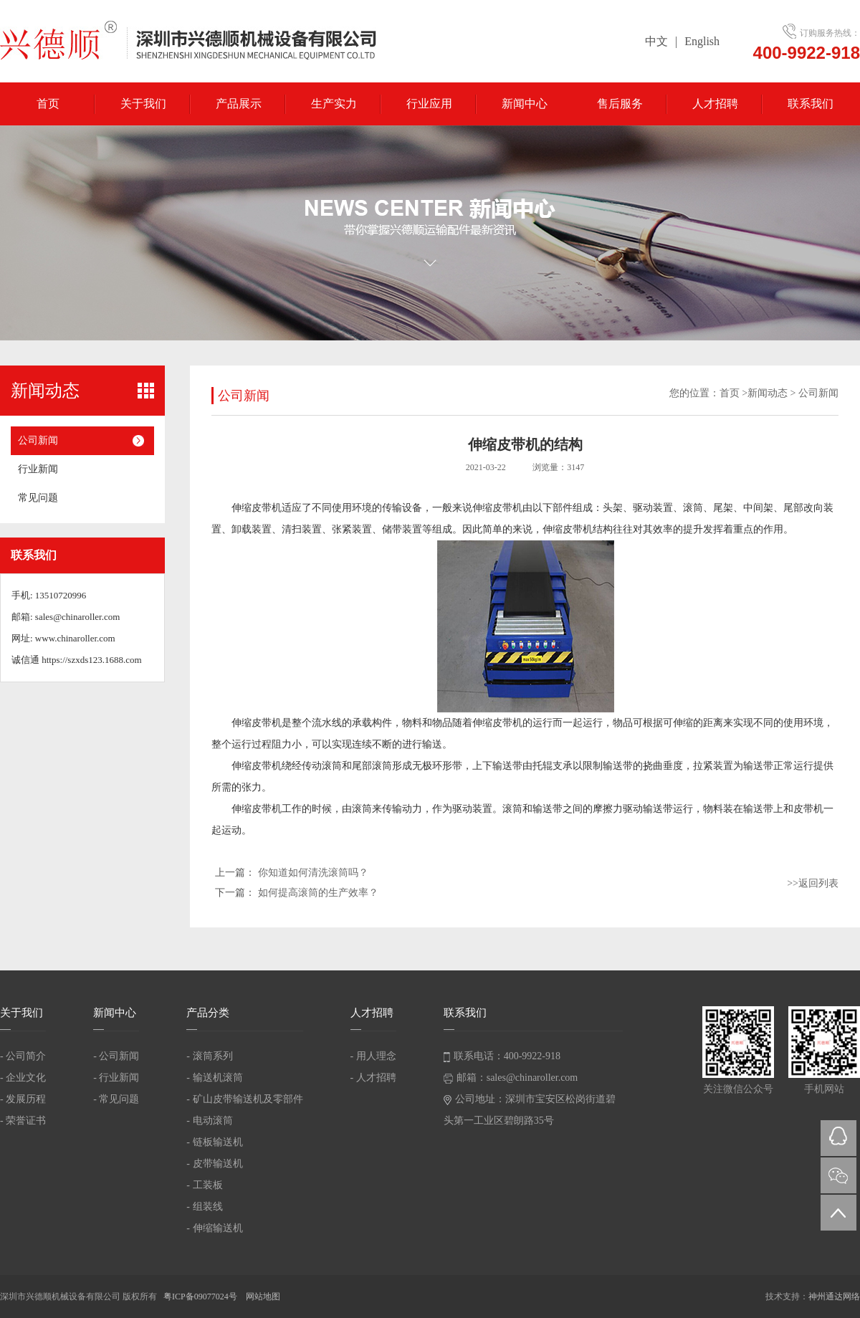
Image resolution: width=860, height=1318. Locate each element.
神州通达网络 (834, 1296)
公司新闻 (38, 440)
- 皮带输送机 (214, 1163)
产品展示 (239, 103)
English (702, 41)
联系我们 (810, 103)
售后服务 (620, 103)
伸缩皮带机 (256, 507)
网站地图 (263, 1296)
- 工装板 (204, 1185)
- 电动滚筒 (209, 1120)
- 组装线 (204, 1206)
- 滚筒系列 (209, 1056)
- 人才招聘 (373, 1077)
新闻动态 (767, 393)
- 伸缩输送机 (214, 1228)
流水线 (327, 722)
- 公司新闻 (116, 1056)
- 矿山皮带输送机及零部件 (244, 1099)
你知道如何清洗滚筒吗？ (313, 872)
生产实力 (334, 103)
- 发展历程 (23, 1099)
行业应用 (429, 103)
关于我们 (143, 103)
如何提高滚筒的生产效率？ (318, 892)
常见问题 (38, 497)
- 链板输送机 (214, 1142)
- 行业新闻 (116, 1077)
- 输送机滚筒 (214, 1077)
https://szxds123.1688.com (91, 659)
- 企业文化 (23, 1077)
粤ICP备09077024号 (201, 1296)
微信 (838, 1175)
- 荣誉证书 (23, 1120)
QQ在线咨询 (838, 1138)
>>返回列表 (812, 883)
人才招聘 (715, 103)
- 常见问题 (116, 1099)
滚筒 (693, 507)
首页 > (733, 393)
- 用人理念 (373, 1056)
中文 (656, 41)
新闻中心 (525, 103)
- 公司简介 (23, 1056)
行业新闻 (38, 469)
